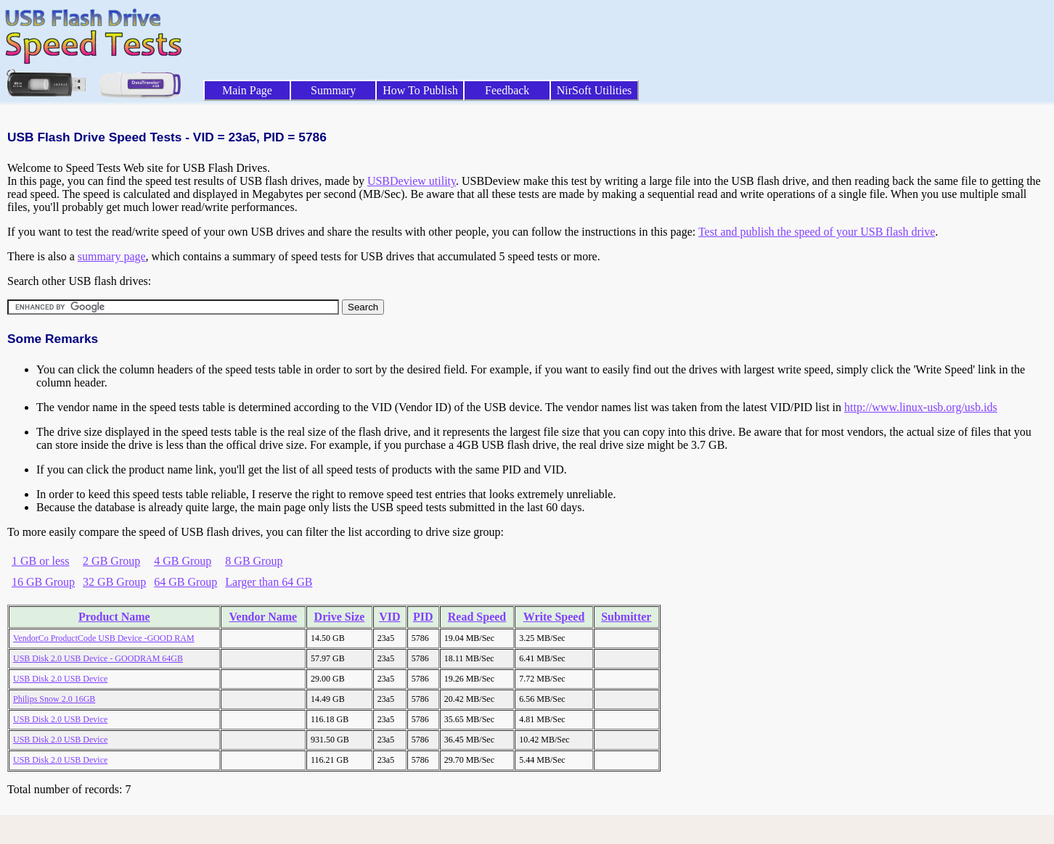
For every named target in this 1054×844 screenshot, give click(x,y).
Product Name (114, 617)
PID (423, 617)
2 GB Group (111, 561)
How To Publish (420, 90)
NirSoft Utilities (594, 90)
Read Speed (477, 617)
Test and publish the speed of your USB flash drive (816, 232)
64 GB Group (185, 582)
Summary (333, 90)
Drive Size (339, 617)
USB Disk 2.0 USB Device (60, 679)
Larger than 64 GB (268, 582)
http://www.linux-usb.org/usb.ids (920, 407)
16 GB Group (43, 582)
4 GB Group (182, 561)
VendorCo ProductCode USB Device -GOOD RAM (104, 638)
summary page (112, 256)
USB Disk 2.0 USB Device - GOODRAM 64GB (98, 658)
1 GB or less (41, 561)
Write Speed (554, 617)
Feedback (507, 90)
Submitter (626, 617)
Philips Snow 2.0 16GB (54, 699)
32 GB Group (114, 582)
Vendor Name (263, 617)
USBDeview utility (411, 181)
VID (389, 617)
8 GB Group (253, 561)
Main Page (247, 90)
